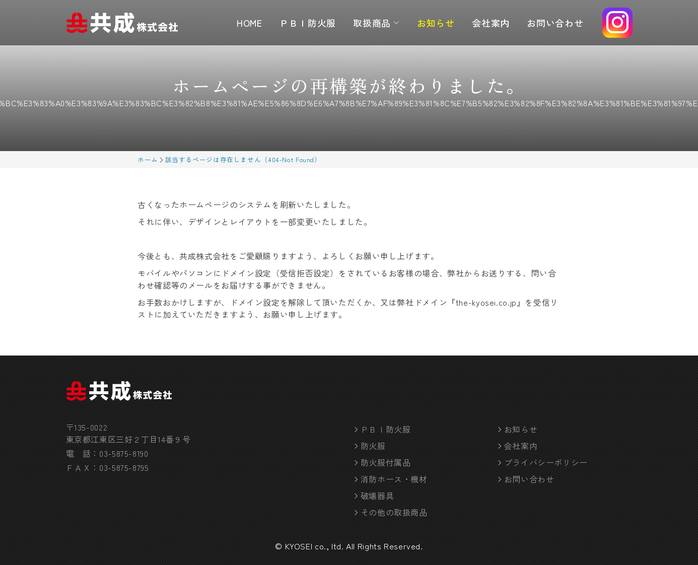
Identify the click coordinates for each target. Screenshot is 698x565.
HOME (249, 22)
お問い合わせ (555, 22)
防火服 (373, 446)
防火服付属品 (386, 462)
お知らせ (436, 22)
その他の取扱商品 (394, 512)
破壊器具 (377, 495)
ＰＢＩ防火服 (308, 22)
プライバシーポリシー (546, 462)
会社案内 (491, 22)
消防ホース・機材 (394, 479)
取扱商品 (376, 22)
